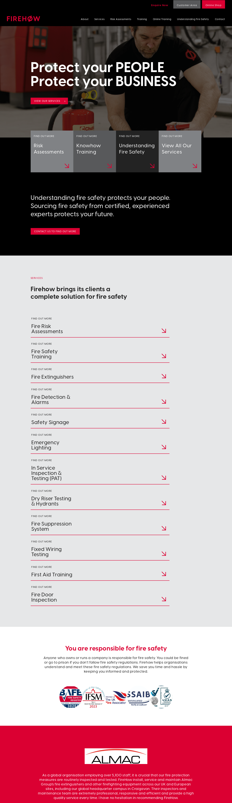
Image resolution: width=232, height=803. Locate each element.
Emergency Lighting (190, 744)
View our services (47, 101)
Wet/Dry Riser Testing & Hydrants (198, 752)
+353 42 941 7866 (27, 740)
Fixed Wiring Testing (190, 760)
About (84, 19)
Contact (220, 19)
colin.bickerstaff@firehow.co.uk (47, 747)
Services (99, 19)
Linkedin (136, 752)
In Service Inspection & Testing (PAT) (199, 748)
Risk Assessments (120, 19)
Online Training (162, 19)
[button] (112, 696)
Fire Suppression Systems (193, 756)
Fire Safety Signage (190, 741)
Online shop (138, 760)
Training (142, 19)
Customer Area (187, 5)
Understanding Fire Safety (193, 19)
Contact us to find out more (55, 231)
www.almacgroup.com (116, 646)
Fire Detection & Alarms (192, 737)
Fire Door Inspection (190, 764)
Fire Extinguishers (188, 733)
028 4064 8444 (26, 734)
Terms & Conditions (67, 797)
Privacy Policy (40, 797)
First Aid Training (188, 768)
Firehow (23, 19)
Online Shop (214, 5)
